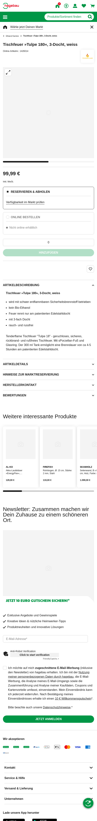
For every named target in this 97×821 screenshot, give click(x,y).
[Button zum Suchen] (90, 16)
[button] (5, 17)
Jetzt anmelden (48, 719)
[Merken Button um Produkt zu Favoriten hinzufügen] (90, 269)
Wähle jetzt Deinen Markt (26, 26)
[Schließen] (92, 27)
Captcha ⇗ (51, 659)
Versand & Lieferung (18, 788)
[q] (65, 16)
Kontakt (9, 767)
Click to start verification (34, 654)
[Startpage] (11, 6)
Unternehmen (13, 798)
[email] (45, 638)
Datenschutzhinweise (56, 707)
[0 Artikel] (48, 242)
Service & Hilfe (14, 778)
